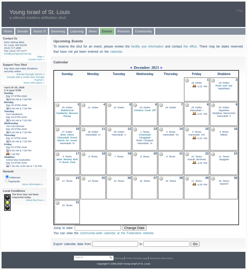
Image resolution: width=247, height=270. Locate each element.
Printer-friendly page (136, 258)
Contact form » (36, 59)
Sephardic (12, 181)
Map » (40, 56)
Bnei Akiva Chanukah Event (67, 136)
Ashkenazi (12, 177)
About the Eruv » (35, 200)
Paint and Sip (224, 85)
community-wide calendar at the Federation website (117, 233)
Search (79, 257)
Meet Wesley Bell (67, 159)
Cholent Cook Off (145, 110)
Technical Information (161, 258)
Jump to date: (64, 228)
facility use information (147, 46)
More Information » (32, 184)
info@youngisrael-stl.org (17, 53)
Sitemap (119, 258)
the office (190, 46)
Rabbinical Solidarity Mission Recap (67, 113)
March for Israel (67, 140)
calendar (116, 51)
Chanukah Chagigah (145, 136)
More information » (34, 82)
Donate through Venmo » (30, 74)
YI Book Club (67, 162)
